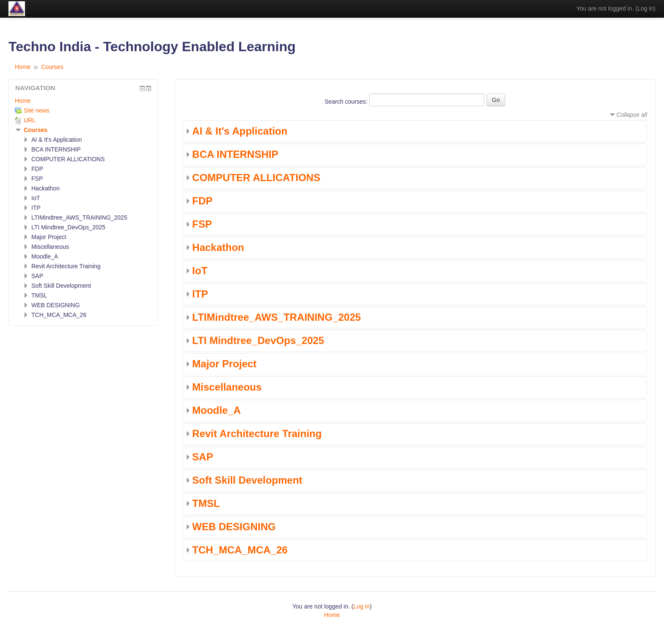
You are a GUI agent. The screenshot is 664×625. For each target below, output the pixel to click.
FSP (202, 224)
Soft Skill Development (247, 480)
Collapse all (632, 114)
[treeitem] (83, 100)
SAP (202, 457)
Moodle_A (216, 410)
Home (22, 100)
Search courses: (347, 101)
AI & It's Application (240, 131)
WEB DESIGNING (234, 526)
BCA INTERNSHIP (235, 154)
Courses (35, 130)
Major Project (224, 363)
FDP (202, 200)
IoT (200, 270)
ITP (200, 294)
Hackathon (218, 247)
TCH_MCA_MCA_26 (240, 550)
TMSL (206, 503)
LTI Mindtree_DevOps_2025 (258, 340)
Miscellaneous (227, 387)
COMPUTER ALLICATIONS (256, 177)
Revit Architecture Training (257, 433)
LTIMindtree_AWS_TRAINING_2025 (276, 317)
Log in (645, 8)
